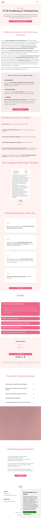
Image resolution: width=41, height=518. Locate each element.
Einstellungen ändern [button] (27, 514)
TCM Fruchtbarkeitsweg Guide (10, 495)
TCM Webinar (6, 493)
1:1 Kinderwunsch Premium (9, 501)
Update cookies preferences (5, 517)
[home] (3, 2)
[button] (37, 2)
